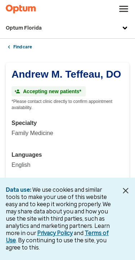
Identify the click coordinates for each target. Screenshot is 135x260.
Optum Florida (67, 28)
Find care (22, 46)
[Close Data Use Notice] (125, 190)
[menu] (123, 9)
